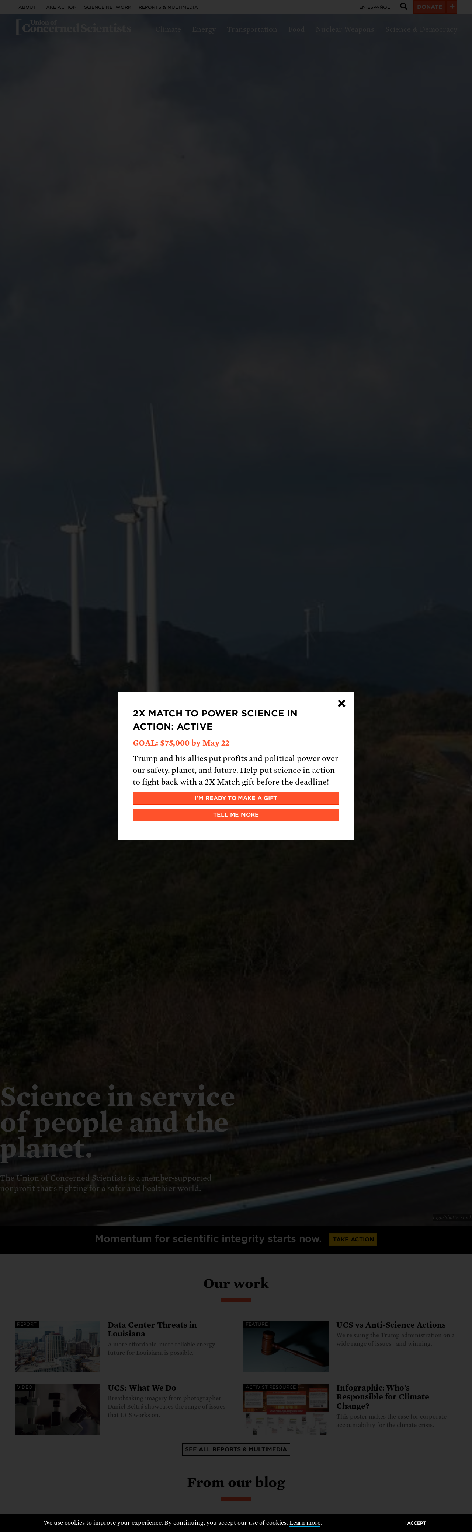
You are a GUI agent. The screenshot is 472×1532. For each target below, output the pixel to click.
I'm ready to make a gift (236, 798)
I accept (415, 1523)
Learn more (305, 1522)
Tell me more (236, 814)
